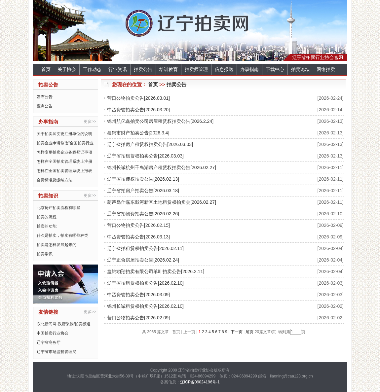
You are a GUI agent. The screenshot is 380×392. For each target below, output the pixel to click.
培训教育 (168, 69)
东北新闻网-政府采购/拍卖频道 (64, 324)
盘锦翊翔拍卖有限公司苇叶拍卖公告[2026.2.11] (155, 271)
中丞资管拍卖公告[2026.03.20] (138, 109)
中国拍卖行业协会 (52, 333)
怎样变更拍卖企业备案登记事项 (64, 152)
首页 (46, 69)
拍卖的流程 (47, 217)
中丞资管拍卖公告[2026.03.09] (138, 294)
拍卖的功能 (47, 226)
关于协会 (66, 69)
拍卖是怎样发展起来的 (56, 244)
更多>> (90, 121)
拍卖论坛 (300, 69)
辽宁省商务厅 (48, 342)
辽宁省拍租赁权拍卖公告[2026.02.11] (145, 248)
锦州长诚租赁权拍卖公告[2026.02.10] (145, 306)
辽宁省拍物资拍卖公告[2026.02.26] (143, 213)
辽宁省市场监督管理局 (56, 351)
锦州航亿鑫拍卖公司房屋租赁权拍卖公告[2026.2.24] (160, 121)
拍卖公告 (143, 69)
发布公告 (45, 96)
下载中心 (275, 69)
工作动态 (92, 69)
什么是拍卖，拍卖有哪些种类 (62, 235)
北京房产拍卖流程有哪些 (58, 207)
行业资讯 (117, 69)
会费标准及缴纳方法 (54, 180)
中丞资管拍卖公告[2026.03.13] (138, 236)
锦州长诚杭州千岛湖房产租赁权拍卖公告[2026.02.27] (161, 167)
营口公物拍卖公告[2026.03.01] (138, 98)
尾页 (249, 332)
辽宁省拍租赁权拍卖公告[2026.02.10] (145, 283)
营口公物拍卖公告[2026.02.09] (138, 317)
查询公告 (45, 106)
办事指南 (249, 69)
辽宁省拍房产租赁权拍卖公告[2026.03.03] (150, 144)
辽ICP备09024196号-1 (200, 382)
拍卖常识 (45, 254)
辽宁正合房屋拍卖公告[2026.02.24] (143, 260)
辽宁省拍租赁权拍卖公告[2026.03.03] (145, 156)
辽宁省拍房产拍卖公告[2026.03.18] (143, 190)
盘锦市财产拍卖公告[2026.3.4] (138, 132)
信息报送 (224, 69)
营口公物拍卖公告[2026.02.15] (138, 225)
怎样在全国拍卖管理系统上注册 (64, 161)
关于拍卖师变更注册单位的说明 (64, 133)
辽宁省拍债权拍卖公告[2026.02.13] (143, 179)
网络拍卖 (326, 69)
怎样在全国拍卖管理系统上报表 (64, 170)
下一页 (237, 332)
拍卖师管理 (196, 69)
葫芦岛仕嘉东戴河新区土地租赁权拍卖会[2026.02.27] (161, 202)
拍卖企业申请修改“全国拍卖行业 (65, 143)
